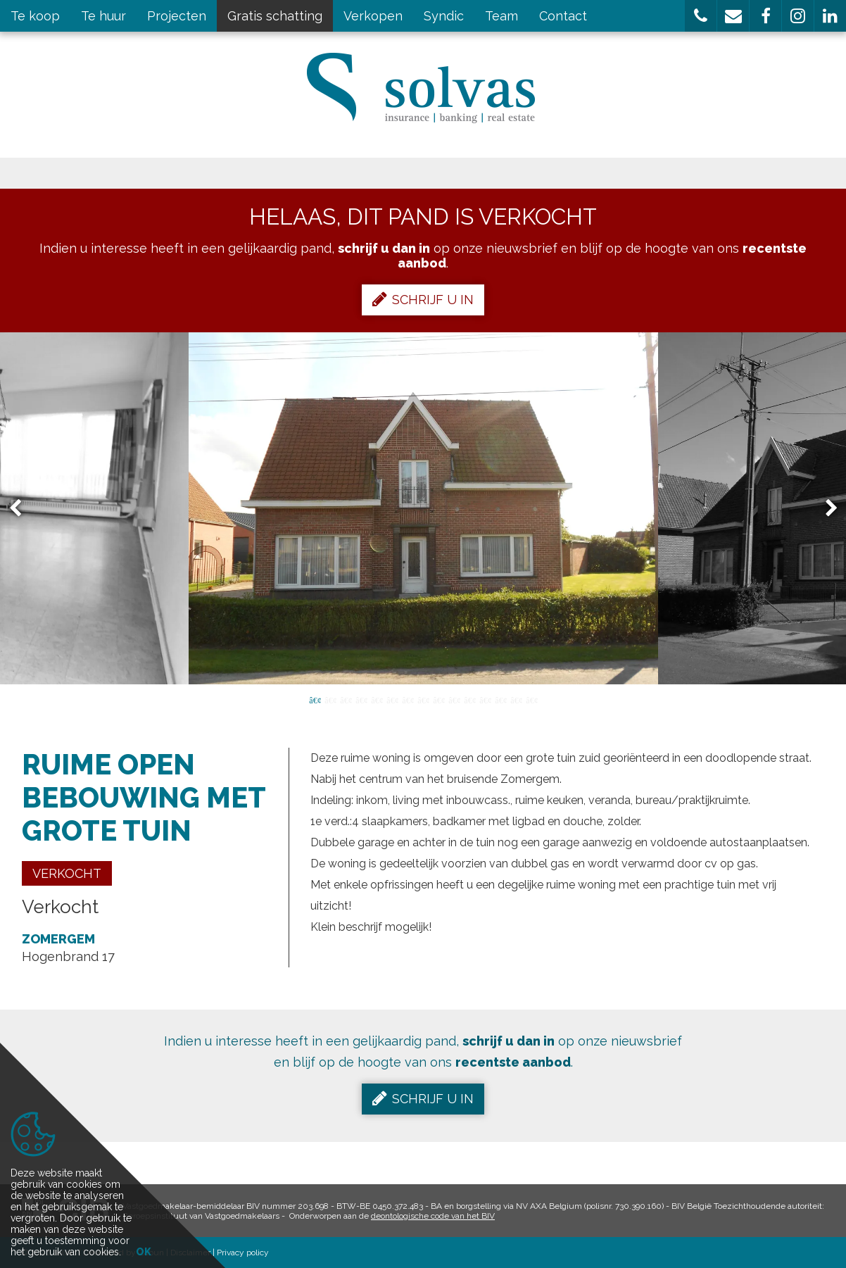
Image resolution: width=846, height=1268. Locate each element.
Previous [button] (22, 508)
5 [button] (376, 699)
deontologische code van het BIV (433, 1216)
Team (501, 15)
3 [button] (345, 699)
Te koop (35, 15)
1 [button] (314, 699)
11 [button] (469, 699)
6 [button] (392, 699)
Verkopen (373, 15)
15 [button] (531, 699)
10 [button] (454, 699)
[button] (700, 16)
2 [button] (330, 699)
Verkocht (66, 873)
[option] (423, 508)
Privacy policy (243, 1252)
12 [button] (485, 699)
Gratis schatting (274, 15)
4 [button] (361, 699)
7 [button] (407, 699)
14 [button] (516, 699)
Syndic (444, 15)
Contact (563, 15)
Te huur (103, 15)
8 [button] (423, 699)
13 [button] (500, 699)
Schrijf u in (423, 299)
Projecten (176, 15)
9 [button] (438, 699)
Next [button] (825, 508)
